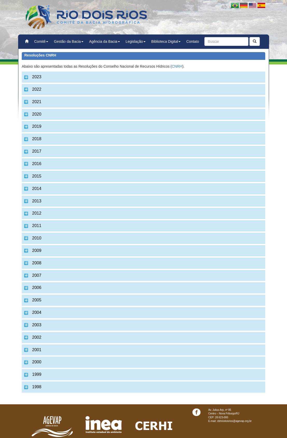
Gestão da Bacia (68, 41)
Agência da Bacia (104, 41)
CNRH (177, 66)
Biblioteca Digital (166, 41)
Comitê (41, 41)
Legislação (136, 41)
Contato (192, 41)
